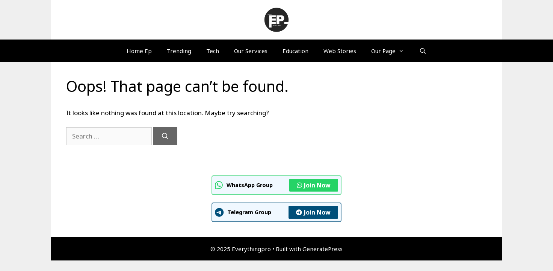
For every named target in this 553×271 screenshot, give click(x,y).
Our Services (250, 51)
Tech (212, 51)
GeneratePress (322, 249)
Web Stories (339, 51)
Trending (179, 51)
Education (295, 51)
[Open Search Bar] (422, 51)
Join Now (314, 185)
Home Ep (139, 51)
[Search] (165, 136)
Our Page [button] (391, 51)
